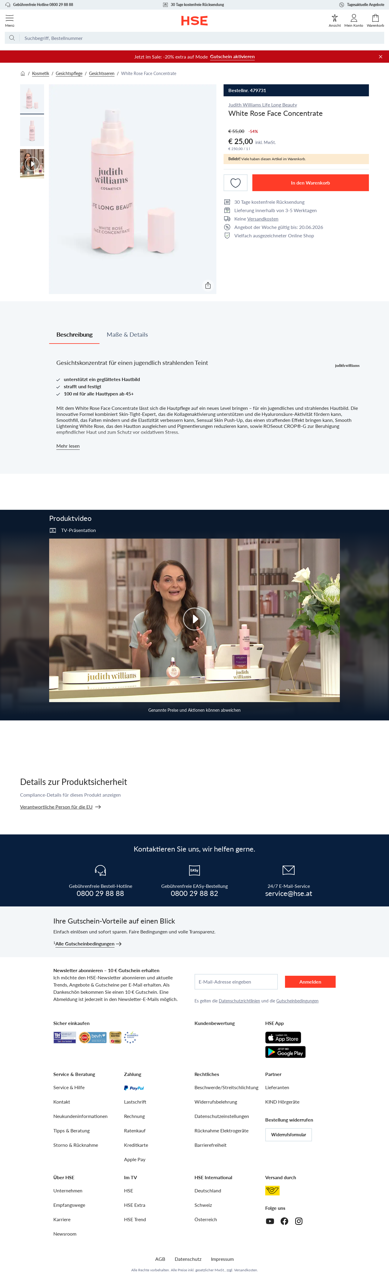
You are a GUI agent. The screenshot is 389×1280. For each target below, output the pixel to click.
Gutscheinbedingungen (297, 1000)
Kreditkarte (136, 1145)
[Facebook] (284, 1221)
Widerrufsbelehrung (215, 1101)
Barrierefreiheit (210, 1145)
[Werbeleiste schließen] (380, 56)
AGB (160, 1259)
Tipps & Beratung (71, 1130)
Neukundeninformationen (80, 1116)
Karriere (61, 1219)
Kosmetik (40, 73)
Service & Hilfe (69, 1087)
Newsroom (64, 1233)
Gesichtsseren (101, 73)
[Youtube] (270, 1221)
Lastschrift (135, 1101)
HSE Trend (135, 1219)
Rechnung (134, 1116)
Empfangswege (69, 1205)
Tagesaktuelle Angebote (361, 5)
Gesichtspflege (69, 73)
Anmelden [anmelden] (310, 981)
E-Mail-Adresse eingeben (225, 981)
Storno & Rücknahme (75, 1145)
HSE (128, 1190)
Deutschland (207, 1190)
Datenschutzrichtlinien (239, 1000)
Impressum (222, 1259)
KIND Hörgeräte (282, 1101)
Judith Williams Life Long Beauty (262, 104)
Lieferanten (277, 1087)
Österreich (205, 1219)
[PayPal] (134, 1087)
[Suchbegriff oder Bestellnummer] (202, 40)
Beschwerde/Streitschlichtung (226, 1087)
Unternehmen (67, 1190)
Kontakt (61, 1101)
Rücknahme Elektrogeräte (221, 1130)
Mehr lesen (68, 446)
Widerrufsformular (288, 1134)
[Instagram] (299, 1221)
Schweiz (203, 1205)
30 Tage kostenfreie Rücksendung (193, 5)
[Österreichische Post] (272, 1190)
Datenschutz (188, 1259)
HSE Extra (134, 1205)
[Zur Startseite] (194, 20)
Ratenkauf (135, 1130)
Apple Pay (134, 1159)
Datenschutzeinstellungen (221, 1116)
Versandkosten (262, 218)
